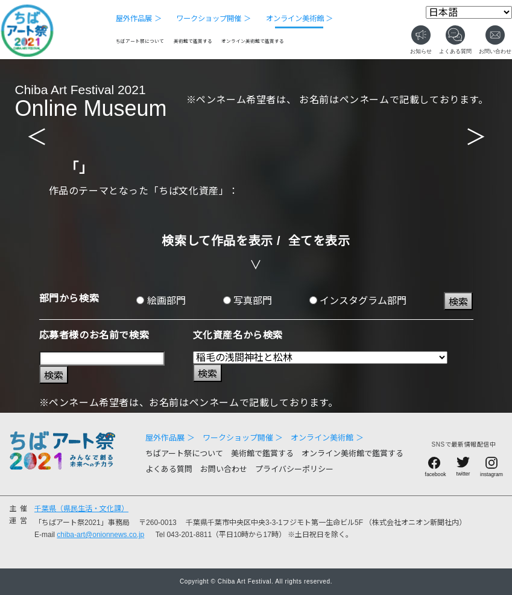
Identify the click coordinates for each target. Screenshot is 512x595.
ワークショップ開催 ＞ (213, 18)
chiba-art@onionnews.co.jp (100, 534)
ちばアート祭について (140, 41)
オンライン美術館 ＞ (299, 18)
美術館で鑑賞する (193, 41)
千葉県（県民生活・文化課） (81, 508)
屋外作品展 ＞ (138, 18)
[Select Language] (469, 12)
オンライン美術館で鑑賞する (252, 41)
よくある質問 (168, 469)
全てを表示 (319, 240)
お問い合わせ (223, 469)
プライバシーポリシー (294, 469)
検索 (458, 302)
